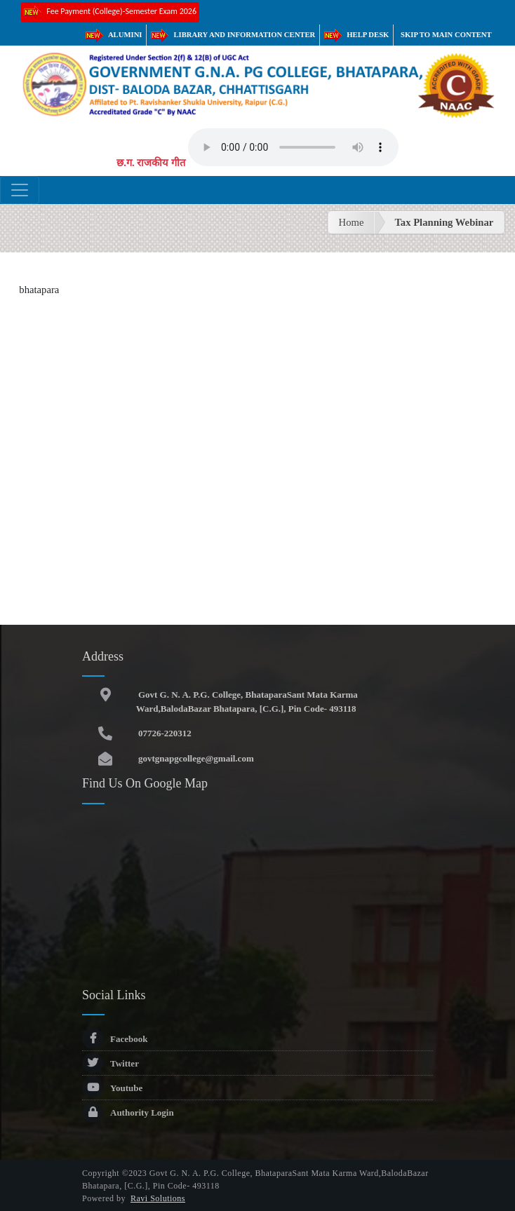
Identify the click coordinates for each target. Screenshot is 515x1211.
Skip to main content (446, 35)
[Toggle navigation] (19, 190)
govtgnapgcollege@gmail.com (195, 758)
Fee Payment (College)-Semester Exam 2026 (110, 12)
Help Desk (356, 35)
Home (351, 222)
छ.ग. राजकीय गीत (150, 162)
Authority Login (128, 1112)
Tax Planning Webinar (443, 222)
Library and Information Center (233, 35)
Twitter (110, 1063)
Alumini (114, 35)
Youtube (112, 1088)
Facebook (114, 1039)
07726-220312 (164, 733)
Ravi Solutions (158, 1198)
